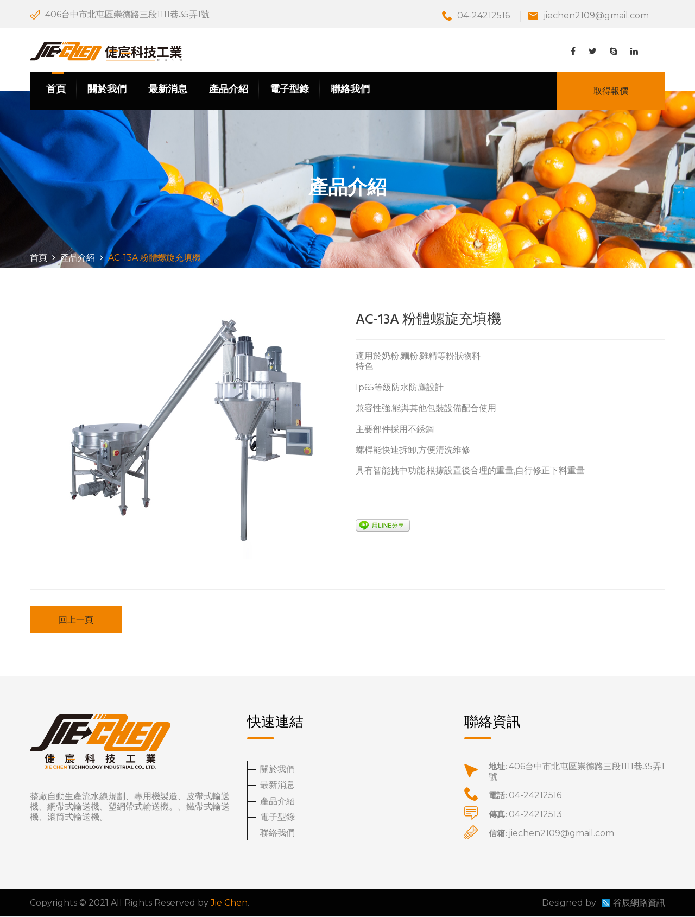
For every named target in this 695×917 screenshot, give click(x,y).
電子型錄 (289, 90)
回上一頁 (76, 621)
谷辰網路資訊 (639, 904)
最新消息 (167, 90)
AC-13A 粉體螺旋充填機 (428, 321)
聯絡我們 (350, 90)
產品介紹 (228, 90)
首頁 (56, 90)
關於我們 (107, 90)
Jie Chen (229, 904)
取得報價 (610, 91)
